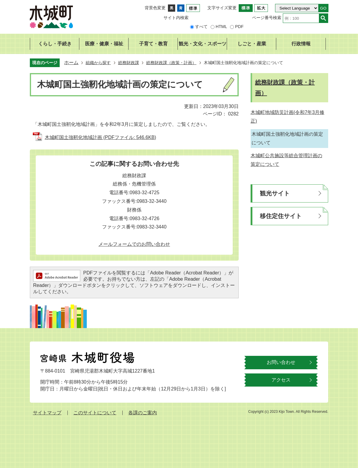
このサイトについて (94, 412)
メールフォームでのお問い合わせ (134, 244)
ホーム (71, 62)
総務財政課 (128, 62)
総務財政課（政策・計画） (171, 62)
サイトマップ (47, 412)
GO (323, 8)
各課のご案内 (142, 412)
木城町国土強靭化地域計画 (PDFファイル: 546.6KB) (100, 137)
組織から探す (98, 62)
